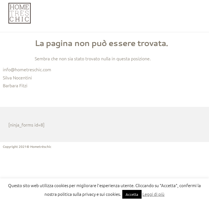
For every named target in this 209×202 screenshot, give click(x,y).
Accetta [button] (132, 194)
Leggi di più (153, 194)
